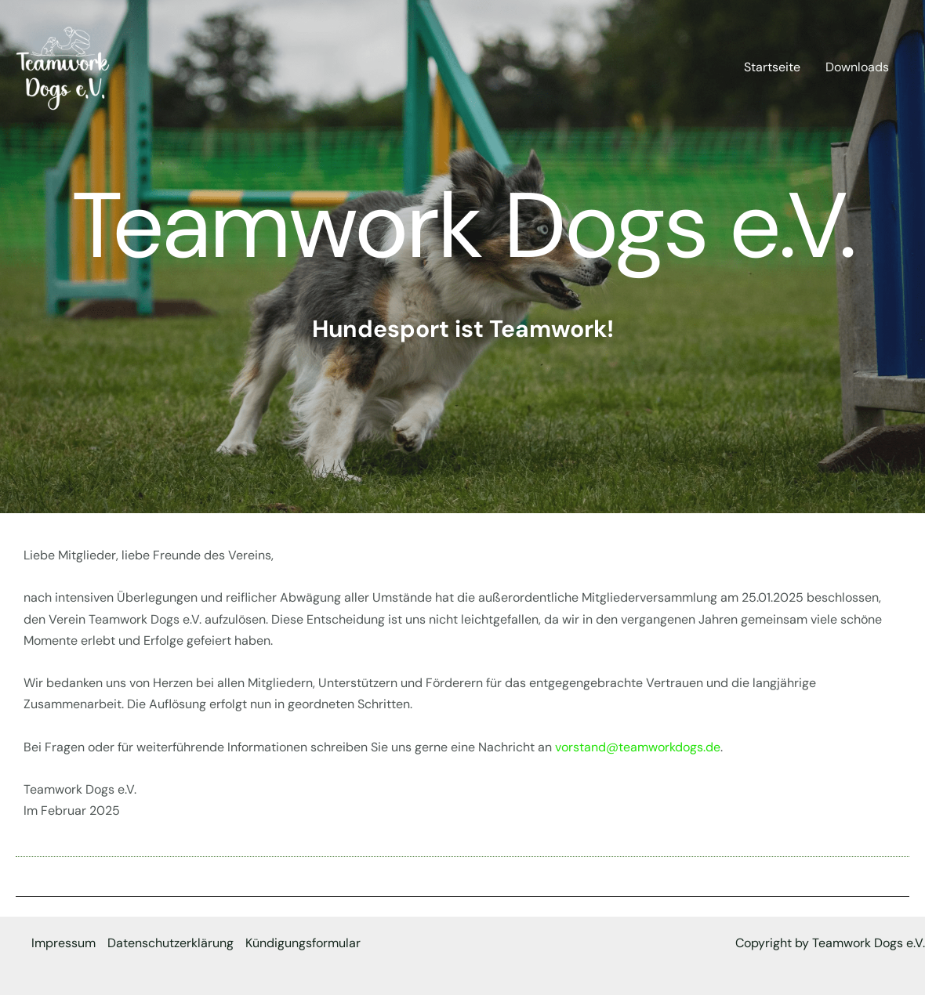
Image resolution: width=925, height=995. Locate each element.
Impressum (63, 943)
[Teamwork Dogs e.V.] (63, 66)
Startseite (772, 67)
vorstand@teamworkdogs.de (637, 747)
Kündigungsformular (303, 943)
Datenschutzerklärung (170, 943)
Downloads (857, 67)
